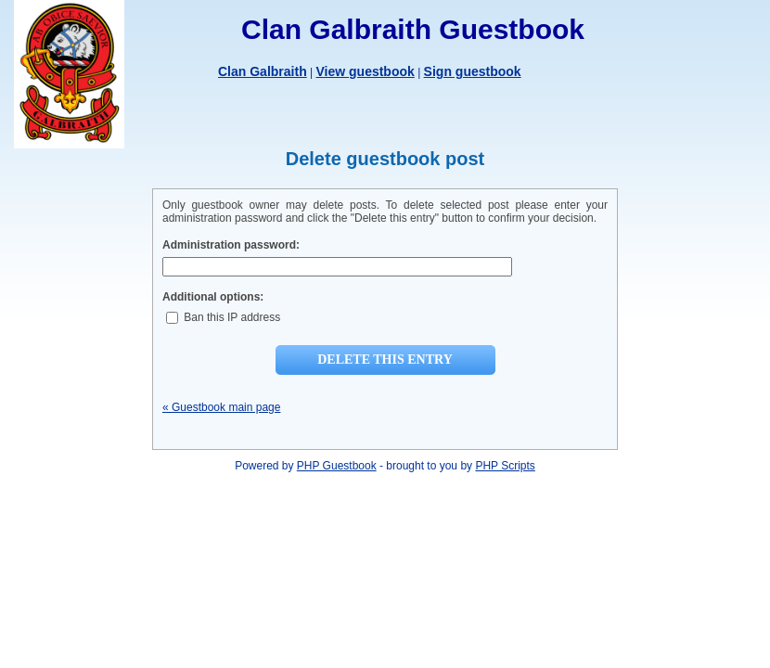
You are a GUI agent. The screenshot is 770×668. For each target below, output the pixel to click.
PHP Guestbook (337, 465)
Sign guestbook (472, 71)
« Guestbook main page (221, 407)
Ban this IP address (223, 317)
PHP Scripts (504, 465)
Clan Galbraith (262, 71)
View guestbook (364, 71)
